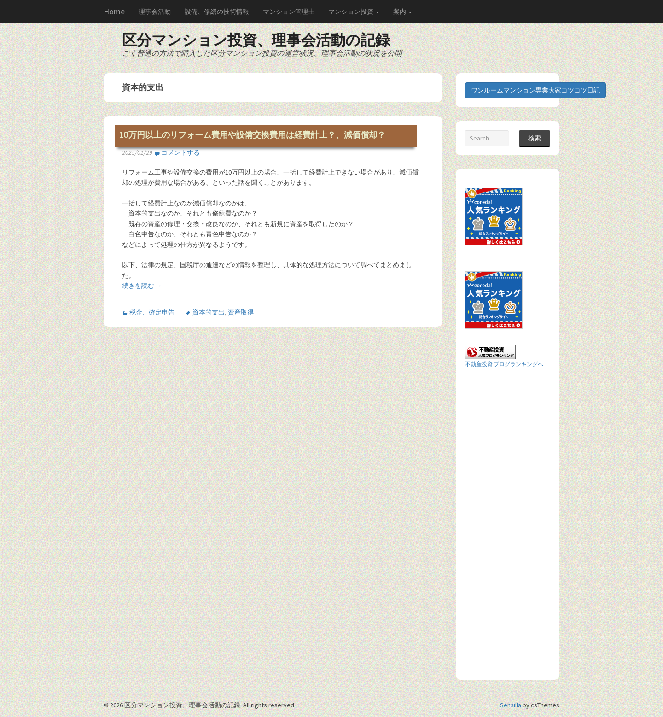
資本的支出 (208, 312)
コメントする (180, 152)
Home (114, 11)
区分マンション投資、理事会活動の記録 (256, 40)
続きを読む (142, 285)
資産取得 (241, 312)
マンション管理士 (288, 11)
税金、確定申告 (151, 312)
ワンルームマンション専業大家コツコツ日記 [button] (535, 90)
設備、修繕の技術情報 (217, 11)
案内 (402, 11)
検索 (534, 138)
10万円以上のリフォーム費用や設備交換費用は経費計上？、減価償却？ (252, 135)
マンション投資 (353, 11)
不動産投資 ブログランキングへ (504, 364)
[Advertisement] (502, 523)
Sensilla (510, 705)
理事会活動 (155, 11)
